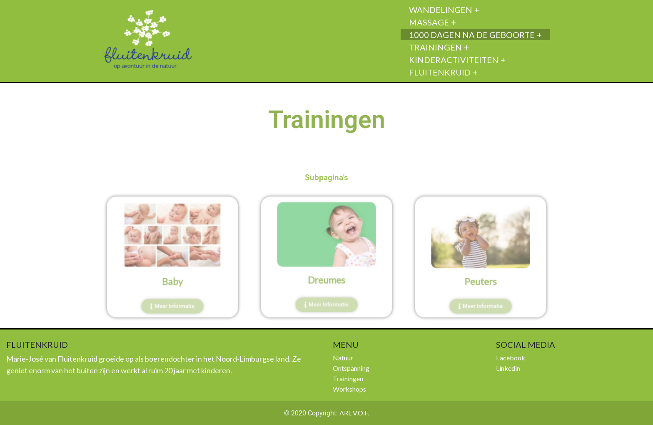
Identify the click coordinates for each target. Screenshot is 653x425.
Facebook (510, 358)
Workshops (349, 389)
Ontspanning (351, 368)
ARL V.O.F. (354, 413)
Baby (172, 279)
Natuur (343, 358)
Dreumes (326, 278)
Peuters (480, 279)
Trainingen (348, 378)
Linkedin (508, 368)
